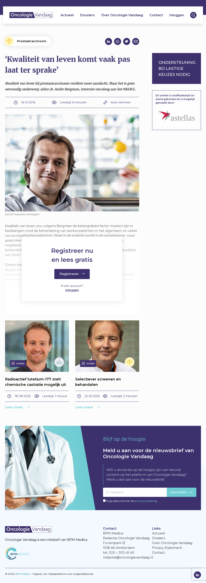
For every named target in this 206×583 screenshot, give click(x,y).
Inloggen (176, 15)
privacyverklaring (146, 500)
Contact (156, 15)
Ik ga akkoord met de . (133, 500)
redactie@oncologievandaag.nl (128, 557)
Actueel (67, 15)
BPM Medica (23, 573)
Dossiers (87, 15)
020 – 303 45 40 (121, 552)
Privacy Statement (167, 548)
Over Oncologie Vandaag (122, 15)
